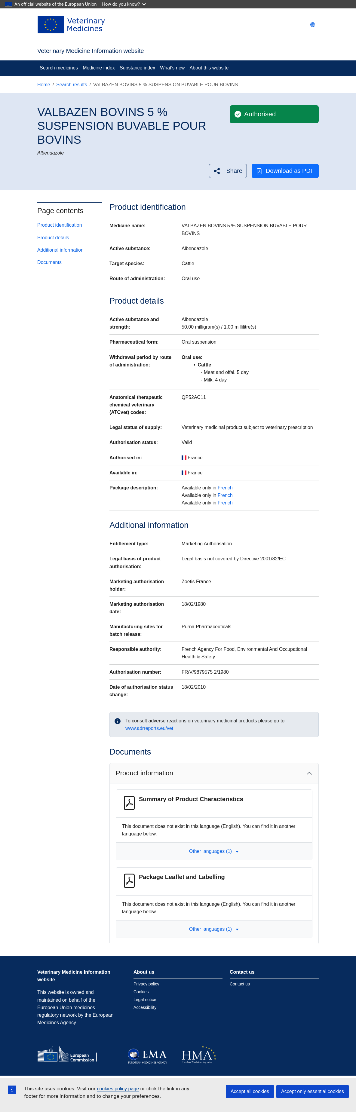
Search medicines (59, 67)
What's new (172, 67)
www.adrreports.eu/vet (149, 728)
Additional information (60, 250)
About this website (209, 67)
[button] (228, 171)
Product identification (59, 225)
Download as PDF (285, 170)
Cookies (141, 991)
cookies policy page (118, 1088)
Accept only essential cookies (312, 1091)
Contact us (240, 984)
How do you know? (124, 4)
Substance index (137, 67)
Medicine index (99, 67)
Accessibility (145, 1007)
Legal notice (145, 999)
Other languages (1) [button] (214, 851)
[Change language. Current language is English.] (313, 24)
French (225, 487)
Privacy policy (146, 984)
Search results (71, 84)
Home (43, 84)
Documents (49, 262)
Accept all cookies (250, 1091)
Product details (53, 237)
